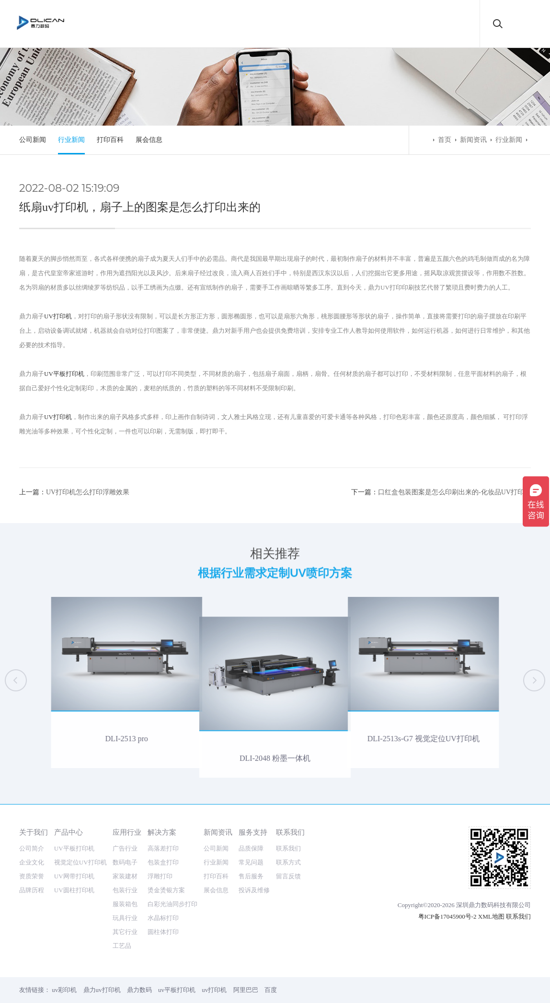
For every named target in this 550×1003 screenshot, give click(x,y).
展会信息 (149, 139)
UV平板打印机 (64, 373)
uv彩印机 (64, 989)
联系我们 (290, 832)
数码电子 (125, 862)
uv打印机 (214, 989)
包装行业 (125, 890)
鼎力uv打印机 (102, 989)
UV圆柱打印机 (74, 890)
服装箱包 (125, 904)
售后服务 (251, 876)
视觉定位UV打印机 (80, 862)
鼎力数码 (139, 989)
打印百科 (110, 139)
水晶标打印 (163, 917)
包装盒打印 (163, 862)
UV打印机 (58, 316)
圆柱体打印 (163, 931)
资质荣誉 (31, 876)
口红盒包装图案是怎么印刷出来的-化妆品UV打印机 (454, 492)
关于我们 (33, 832)
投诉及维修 (254, 890)
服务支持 (253, 832)
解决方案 (162, 832)
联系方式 (288, 862)
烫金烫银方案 (166, 890)
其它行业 (125, 931)
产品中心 (68, 832)
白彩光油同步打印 (172, 904)
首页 (444, 139)
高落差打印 (163, 848)
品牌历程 (31, 890)
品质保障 (251, 848)
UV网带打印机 (74, 876)
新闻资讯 (473, 139)
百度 (270, 989)
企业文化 (31, 862)
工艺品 (122, 945)
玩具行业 (125, 917)
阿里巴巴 (245, 989)
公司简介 (31, 848)
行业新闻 (71, 139)
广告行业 (125, 848)
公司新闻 (32, 139)
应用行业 (127, 832)
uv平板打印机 (176, 989)
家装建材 (125, 876)
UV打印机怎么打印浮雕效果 (87, 492)
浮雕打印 (160, 876)
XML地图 (491, 916)
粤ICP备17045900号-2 (447, 916)
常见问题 (251, 862)
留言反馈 (288, 876)
